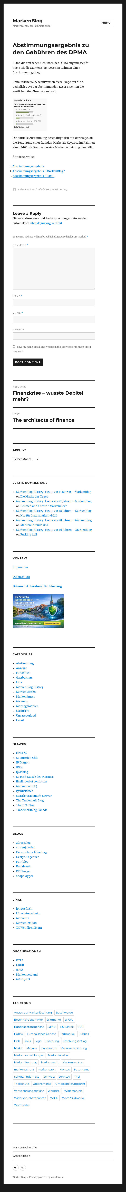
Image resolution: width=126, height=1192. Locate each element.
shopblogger (24, 876)
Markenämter (25, 696)
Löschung (52, 1041)
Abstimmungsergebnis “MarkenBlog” (39, 171)
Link (19, 682)
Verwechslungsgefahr (29, 1090)
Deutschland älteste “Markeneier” (43, 506)
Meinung (22, 701)
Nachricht (23, 710)
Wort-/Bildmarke (73, 1098)
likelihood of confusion (31, 781)
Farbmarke (67, 1034)
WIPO (54, 1098)
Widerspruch (73, 1090)
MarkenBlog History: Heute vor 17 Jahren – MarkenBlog (54, 501)
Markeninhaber (58, 1055)
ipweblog (22, 772)
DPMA (52, 1026)
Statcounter (8, 1189)
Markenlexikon (26, 923)
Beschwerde (64, 1012)
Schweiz (49, 1076)
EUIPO (18, 1034)
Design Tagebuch (27, 857)
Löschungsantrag (75, 1041)
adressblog (23, 842)
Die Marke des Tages (34, 496)
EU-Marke (67, 1026)
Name (18, 296)
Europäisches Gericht (41, 1034)
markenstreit (47, 1069)
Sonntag (64, 1076)
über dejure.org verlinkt (46, 223)
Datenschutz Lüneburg (31, 852)
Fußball (84, 1034)
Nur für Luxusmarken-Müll (38, 515)
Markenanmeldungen (29, 1055)
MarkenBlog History (29, 687)
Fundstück (23, 672)
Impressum (20, 567)
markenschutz (24, 1069)
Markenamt (49, 1048)
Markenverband (27, 974)
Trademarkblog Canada (31, 810)
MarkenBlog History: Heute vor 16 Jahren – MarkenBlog (54, 529)
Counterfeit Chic (27, 757)
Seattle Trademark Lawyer (34, 795)
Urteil (20, 720)
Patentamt (81, 1069)
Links (27, 1041)
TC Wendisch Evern (29, 927)
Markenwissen (26, 691)
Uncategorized (26, 715)
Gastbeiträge (21, 1155)
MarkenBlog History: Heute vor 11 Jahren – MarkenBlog (53, 491)
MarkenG (22, 918)
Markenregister (73, 1062)
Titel (77, 1076)
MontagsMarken (27, 706)
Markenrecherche (25, 1147)
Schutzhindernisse (27, 1076)
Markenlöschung (25, 1062)
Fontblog (22, 861)
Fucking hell (28, 534)
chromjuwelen (25, 847)
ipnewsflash (24, 908)
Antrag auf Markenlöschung (33, 1012)
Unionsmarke (42, 1083)
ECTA (19, 960)
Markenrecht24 (26, 786)
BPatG (69, 1019)
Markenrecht (50, 1062)
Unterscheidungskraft (70, 1083)
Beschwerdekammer (28, 1019)
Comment (20, 245)
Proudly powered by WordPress (46, 1177)
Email (18, 312)
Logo (38, 1041)
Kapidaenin (24, 866)
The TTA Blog (25, 805)
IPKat (20, 767)
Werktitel (54, 1090)
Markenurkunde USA (34, 525)
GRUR (20, 965)
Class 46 (21, 753)
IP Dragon (23, 762)
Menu (106, 22)
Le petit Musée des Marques (35, 776)
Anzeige (21, 668)
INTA (19, 969)
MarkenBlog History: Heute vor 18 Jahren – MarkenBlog (54, 510)
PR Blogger (23, 871)
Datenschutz (21, 576)
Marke (18, 1048)
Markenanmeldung (74, 1048)
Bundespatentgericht (29, 1026)
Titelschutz (21, 1083)
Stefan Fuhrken (26, 189)
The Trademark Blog (30, 800)
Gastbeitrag (24, 677)
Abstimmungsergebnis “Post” (33, 175)
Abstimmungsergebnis (28, 166)
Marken (31, 1048)
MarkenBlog (28, 21)
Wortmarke (22, 1105)
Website (18, 329)
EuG (80, 1026)
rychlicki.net (24, 791)
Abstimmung (59, 189)
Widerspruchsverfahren (30, 1098)
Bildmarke (54, 1019)
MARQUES (23, 979)
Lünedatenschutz (28, 913)
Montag (65, 1069)
